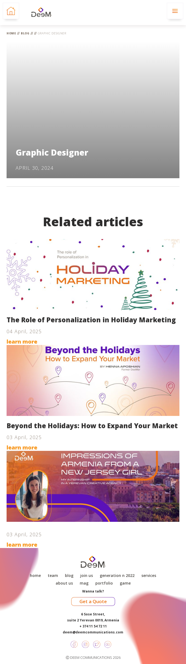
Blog (25, 33)
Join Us (86, 575)
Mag (84, 583)
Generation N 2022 (117, 575)
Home (11, 33)
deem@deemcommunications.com (93, 632)
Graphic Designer (52, 33)
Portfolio (104, 583)
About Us (64, 583)
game (125, 583)
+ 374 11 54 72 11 (93, 626)
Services (148, 575)
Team (53, 575)
